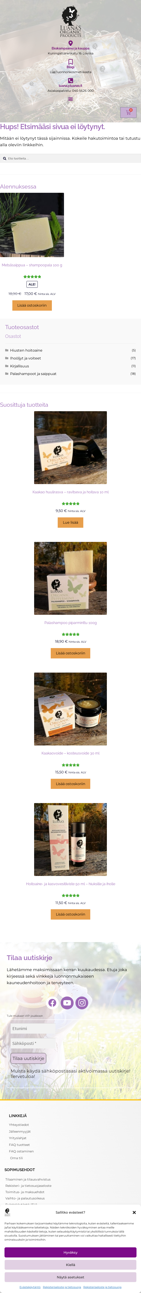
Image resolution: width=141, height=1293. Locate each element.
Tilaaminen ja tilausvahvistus (28, 1179)
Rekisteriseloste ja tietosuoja (62, 1287)
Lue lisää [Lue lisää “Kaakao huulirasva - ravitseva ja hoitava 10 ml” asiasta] (70, 522)
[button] (134, 1212)
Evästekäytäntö (30, 1287)
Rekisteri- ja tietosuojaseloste (28, 1186)
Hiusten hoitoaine (26, 350)
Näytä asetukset (70, 1277)
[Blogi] (70, 62)
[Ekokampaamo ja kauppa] (70, 43)
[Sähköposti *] (33, 1043)
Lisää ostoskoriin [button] (32, 305)
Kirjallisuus (19, 366)
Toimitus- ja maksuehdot (24, 1192)
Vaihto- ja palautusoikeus (25, 1198)
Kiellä (70, 1265)
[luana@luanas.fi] (70, 80)
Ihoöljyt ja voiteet (25, 358)
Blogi (71, 67)
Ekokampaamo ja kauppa (70, 48)
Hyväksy (70, 1252)
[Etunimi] (33, 1028)
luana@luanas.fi (70, 86)
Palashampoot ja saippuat (33, 374)
